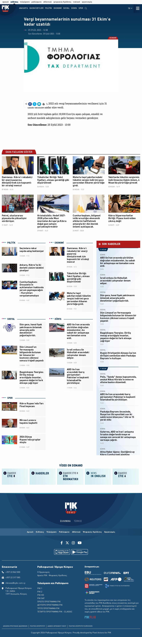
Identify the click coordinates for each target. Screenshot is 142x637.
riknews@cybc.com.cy (15, 583)
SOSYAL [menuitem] (66, 8)
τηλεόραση (25, 2)
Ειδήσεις (40, 532)
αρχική (5, 2)
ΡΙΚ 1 (39, 589)
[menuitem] (86, 8)
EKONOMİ (112, 38)
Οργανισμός (109, 532)
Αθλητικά (76, 532)
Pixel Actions (98, 633)
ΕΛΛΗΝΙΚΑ (65, 521)
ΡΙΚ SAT (41, 598)
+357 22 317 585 (13, 578)
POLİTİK (11, 243)
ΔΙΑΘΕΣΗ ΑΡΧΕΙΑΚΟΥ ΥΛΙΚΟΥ (57, 626)
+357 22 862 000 (13, 572)
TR (130, 8)
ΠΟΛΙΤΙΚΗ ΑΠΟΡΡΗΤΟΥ (37, 626)
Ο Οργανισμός (43, 572)
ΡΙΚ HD (40, 595)
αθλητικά (47, 2)
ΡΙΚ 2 (39, 592)
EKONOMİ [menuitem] (58, 8)
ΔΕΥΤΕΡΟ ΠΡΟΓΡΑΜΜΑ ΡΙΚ (49, 605)
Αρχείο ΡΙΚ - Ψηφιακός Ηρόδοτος (52, 576)
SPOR (10, 398)
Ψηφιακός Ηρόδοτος (92, 532)
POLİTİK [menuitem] (48, 8)
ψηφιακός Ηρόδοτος (62, 2)
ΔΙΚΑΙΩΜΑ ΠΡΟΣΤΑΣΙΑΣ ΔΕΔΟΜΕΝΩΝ (15, 626)
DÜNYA (58, 319)
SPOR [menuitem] (81, 8)
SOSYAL (11, 319)
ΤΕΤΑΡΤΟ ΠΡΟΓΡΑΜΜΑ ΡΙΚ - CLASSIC (54, 612)
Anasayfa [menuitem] (23, 8)
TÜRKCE (78, 521)
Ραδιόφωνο (64, 532)
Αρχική (30, 532)
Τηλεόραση (51, 532)
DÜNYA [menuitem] (74, 8)
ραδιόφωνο (36, 2)
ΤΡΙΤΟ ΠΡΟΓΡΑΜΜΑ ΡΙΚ (48, 609)
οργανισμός (87, 2)
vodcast (76, 2)
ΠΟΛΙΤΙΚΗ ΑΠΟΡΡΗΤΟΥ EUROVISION (80, 626)
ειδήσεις (14, 2)
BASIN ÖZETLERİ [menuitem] (36, 8)
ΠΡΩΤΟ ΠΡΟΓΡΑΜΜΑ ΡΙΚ (49, 602)
